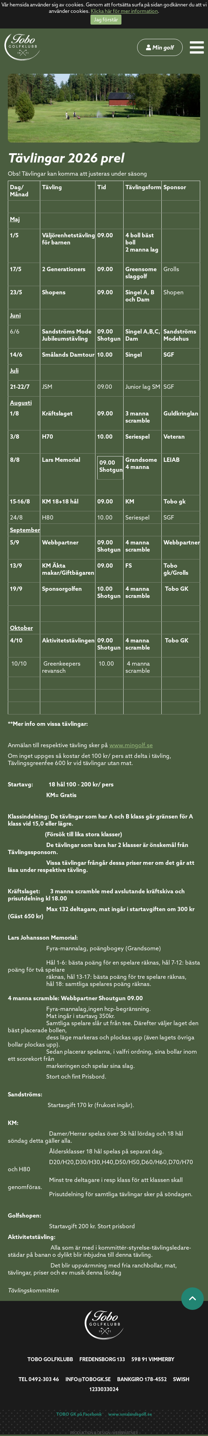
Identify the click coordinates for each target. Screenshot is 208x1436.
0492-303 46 (43, 1379)
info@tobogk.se (88, 1379)
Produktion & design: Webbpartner (104, 1433)
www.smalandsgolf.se (130, 1414)
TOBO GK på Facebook (79, 1414)
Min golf (160, 47)
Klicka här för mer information (124, 11)
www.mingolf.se (131, 745)
